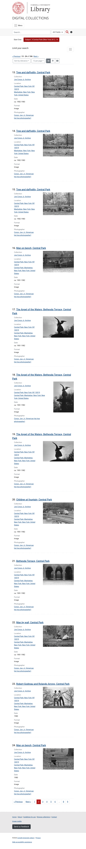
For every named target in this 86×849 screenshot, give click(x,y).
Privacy (38, 838)
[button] (41, 40)
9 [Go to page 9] (67, 802)
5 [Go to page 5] (51, 802)
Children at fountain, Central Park (34, 499)
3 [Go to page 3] (42, 802)
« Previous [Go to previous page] (18, 802)
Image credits (17, 821)
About (20, 817)
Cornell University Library (25, 838)
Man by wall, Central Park (30, 622)
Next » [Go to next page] (28, 802)
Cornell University (18, 8)
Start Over (18, 40)
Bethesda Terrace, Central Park (33, 561)
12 (37, 61)
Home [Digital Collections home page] (14, 817)
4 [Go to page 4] (46, 802)
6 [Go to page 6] (55, 802)
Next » (36, 56)
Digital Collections (30, 18)
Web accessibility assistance (22, 842)
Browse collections (43, 817)
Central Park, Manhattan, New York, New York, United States (24, 271)
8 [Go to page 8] (63, 802)
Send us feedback (21, 826)
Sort (21, 61)
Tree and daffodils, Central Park (33, 72)
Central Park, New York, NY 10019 (27, 393)
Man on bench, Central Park (31, 248)
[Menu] (18, 25)
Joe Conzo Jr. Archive (22, 80)
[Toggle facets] (70, 49)
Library (40, 8)
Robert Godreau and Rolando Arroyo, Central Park (42, 683)
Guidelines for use (29, 817)
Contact (54, 817)
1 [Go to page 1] (34, 802)
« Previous (16, 56)
